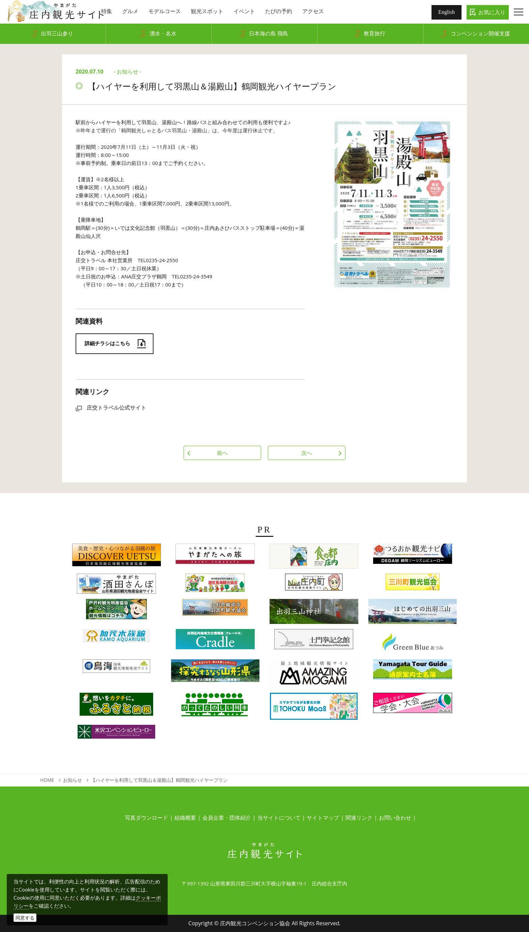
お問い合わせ (395, 817)
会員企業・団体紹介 (226, 817)
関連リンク (358, 817)
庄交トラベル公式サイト (111, 407)
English (446, 12)
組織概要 (185, 817)
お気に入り (491, 12)
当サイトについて (279, 817)
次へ (306, 453)
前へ (222, 453)
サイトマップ (323, 817)
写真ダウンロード (146, 817)
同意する (25, 917)
